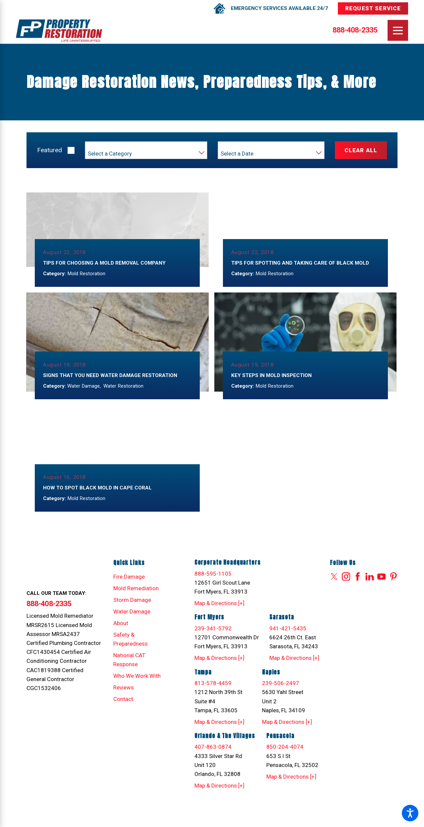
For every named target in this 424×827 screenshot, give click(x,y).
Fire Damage (129, 584)
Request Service (373, 8)
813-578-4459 (213, 690)
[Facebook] (357, 584)
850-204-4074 (284, 754)
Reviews (123, 694)
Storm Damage (132, 607)
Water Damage (131, 618)
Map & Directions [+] (219, 610)
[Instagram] (346, 584)
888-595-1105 (213, 581)
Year (226, 146)
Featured (49, 150)
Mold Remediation (136, 595)
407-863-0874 (213, 754)
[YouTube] (381, 584)
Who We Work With (137, 683)
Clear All (360, 150)
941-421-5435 (287, 635)
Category (97, 146)
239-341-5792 (213, 635)
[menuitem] (139, 584)
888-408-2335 (355, 30)
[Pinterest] (393, 584)
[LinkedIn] (369, 584)
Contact (123, 706)
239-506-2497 (280, 690)
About (120, 630)
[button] (410, 813)
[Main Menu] (398, 30)
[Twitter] (334, 584)
